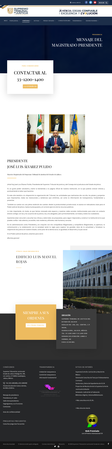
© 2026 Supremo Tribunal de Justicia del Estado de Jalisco (86, 444)
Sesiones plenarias (91, 21)
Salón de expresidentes (11, 401)
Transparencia (76, 21)
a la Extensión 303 (30, 86)
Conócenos (26, 21)
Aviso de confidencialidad (11, 412)
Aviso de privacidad (9, 444)
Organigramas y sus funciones (13, 404)
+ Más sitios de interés (83, 408)
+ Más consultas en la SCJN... (85, 400)
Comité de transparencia (47, 375)
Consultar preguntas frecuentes (14, 424)
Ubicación (62, 444)
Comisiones (7, 407)
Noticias (36, 21)
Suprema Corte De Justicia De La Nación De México (90, 373)
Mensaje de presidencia (11, 395)
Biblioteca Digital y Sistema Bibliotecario (89, 395)
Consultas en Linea (64, 21)
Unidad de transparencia (47, 372)
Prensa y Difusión (48, 21)
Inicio (5, 21)
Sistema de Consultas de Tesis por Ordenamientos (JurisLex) (92, 379)
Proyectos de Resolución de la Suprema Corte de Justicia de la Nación (92, 387)
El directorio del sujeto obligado (28, 444)
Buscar (101, 3)
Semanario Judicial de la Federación (88, 392)
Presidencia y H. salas (10, 398)
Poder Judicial (14, 21)
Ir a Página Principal (35, 325)
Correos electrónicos (48, 444)
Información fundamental (47, 378)
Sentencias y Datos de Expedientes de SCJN (90, 383)
